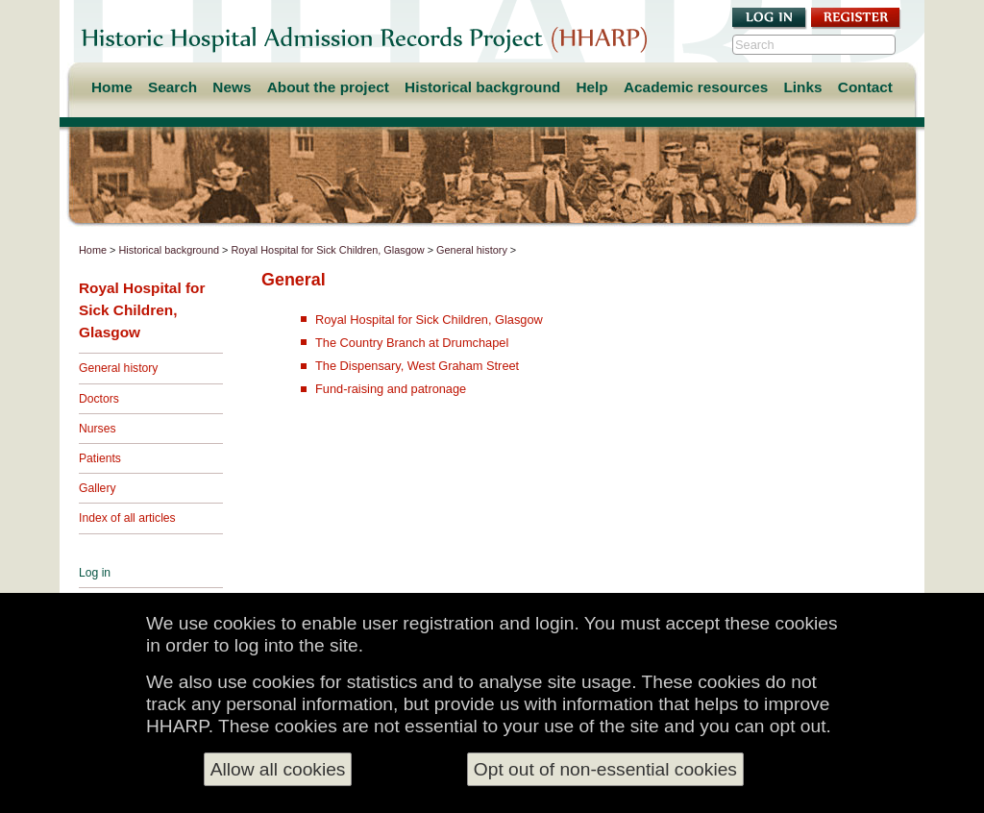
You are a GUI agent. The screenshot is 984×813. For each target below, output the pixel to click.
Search (172, 87)
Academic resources (696, 87)
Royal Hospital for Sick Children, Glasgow (327, 250)
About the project (328, 87)
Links (802, 87)
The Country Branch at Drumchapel (411, 342)
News (231, 87)
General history (471, 250)
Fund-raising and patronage (390, 389)
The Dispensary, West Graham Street (417, 365)
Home (112, 87)
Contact (865, 87)
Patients (100, 458)
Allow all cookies (278, 769)
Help (591, 87)
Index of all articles (127, 518)
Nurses (97, 428)
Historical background (482, 87)
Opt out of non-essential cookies (605, 769)
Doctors (99, 399)
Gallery (97, 488)
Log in (95, 572)
